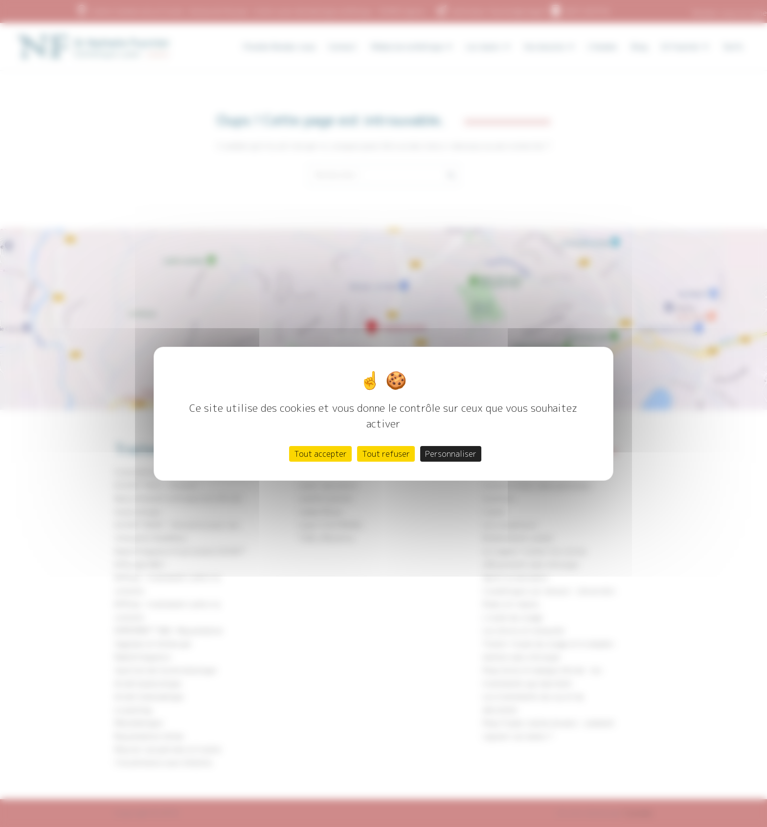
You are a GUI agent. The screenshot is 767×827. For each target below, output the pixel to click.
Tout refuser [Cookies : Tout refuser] (386, 453)
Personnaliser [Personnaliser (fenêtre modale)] (450, 453)
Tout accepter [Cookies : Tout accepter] (320, 453)
